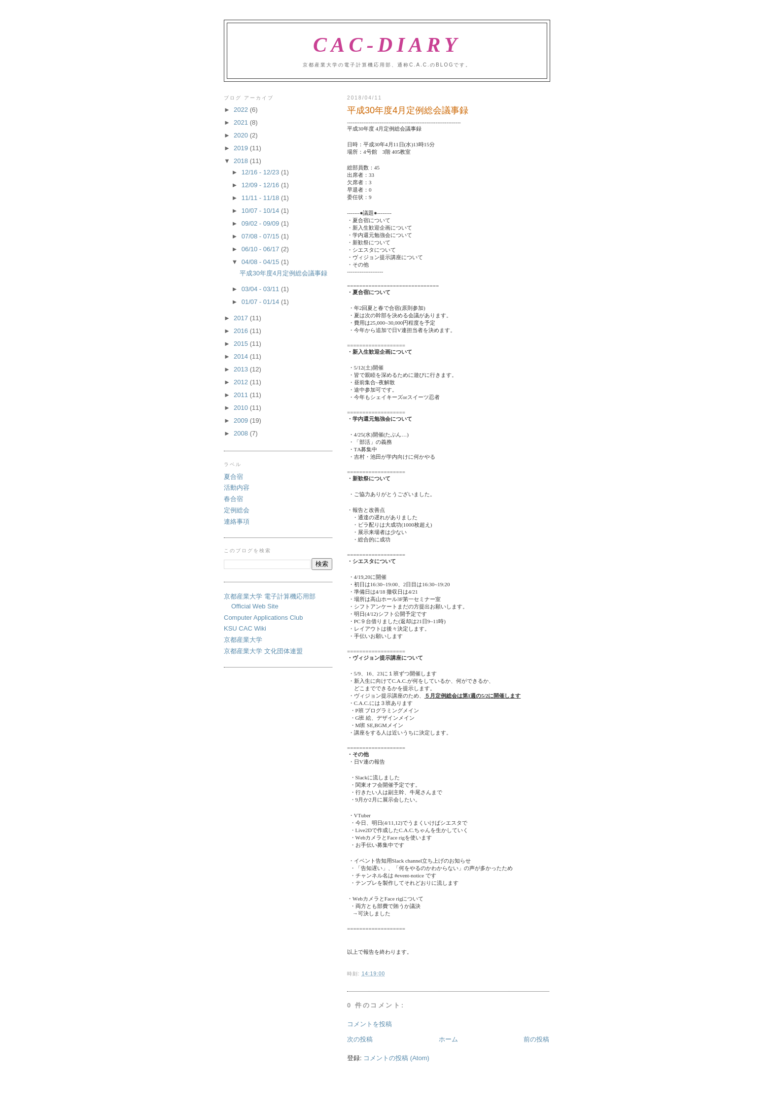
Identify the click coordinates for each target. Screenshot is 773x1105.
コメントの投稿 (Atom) (396, 1058)
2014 (242, 356)
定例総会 (236, 510)
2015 (242, 343)
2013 (242, 369)
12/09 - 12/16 (261, 185)
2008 (242, 433)
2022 (242, 109)
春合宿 (233, 498)
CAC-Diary (387, 44)
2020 (242, 135)
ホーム (448, 1039)
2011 (242, 395)
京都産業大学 (243, 639)
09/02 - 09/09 (261, 223)
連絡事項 (236, 521)
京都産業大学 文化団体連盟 (263, 651)
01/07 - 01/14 (261, 301)
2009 (242, 420)
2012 (242, 382)
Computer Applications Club (263, 617)
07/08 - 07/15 (261, 236)
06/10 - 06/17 (261, 249)
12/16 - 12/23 (261, 172)
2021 (242, 122)
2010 (242, 407)
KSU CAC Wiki (245, 628)
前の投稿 (536, 1039)
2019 (242, 148)
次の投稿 (360, 1039)
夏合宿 (233, 476)
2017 (242, 318)
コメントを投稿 (369, 1024)
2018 (242, 161)
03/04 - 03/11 (261, 289)
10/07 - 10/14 (261, 210)
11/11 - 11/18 (261, 197)
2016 (242, 331)
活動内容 (236, 487)
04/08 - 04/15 (261, 262)
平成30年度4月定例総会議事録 (283, 273)
